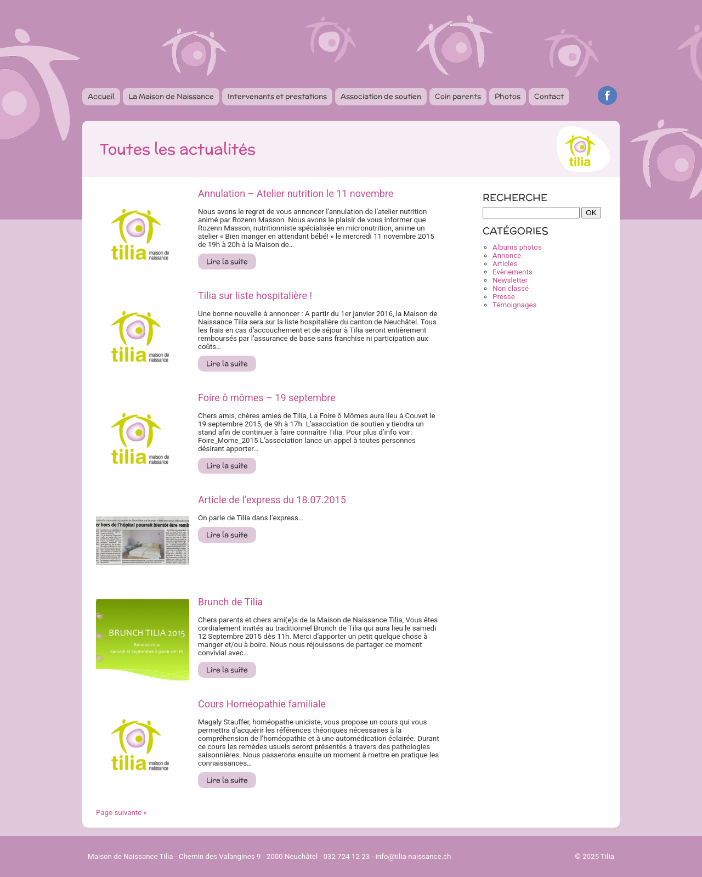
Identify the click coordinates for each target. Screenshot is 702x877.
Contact (549, 96)
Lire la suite (227, 261)
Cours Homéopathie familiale (262, 704)
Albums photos (517, 247)
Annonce (506, 255)
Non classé (510, 288)
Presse (503, 297)
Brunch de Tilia (230, 602)
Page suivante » (121, 812)
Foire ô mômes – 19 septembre (267, 397)
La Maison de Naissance (171, 96)
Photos (507, 96)
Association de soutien (381, 96)
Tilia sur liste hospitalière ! (255, 295)
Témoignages (514, 305)
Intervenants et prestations (277, 96)
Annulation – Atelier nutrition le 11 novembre (295, 193)
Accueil (101, 96)
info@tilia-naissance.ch (413, 856)
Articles (504, 264)
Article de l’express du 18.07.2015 (272, 499)
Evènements (512, 272)
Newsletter (510, 280)
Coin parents (458, 96)
